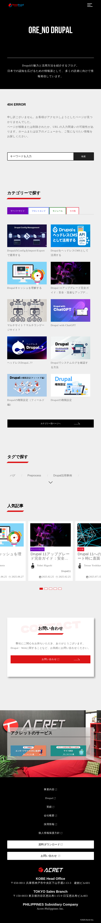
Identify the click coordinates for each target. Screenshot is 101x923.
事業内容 (49, 789)
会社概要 (49, 815)
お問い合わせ (49, 659)
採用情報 (49, 824)
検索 (83, 156)
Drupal (49, 798)
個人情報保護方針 (49, 833)
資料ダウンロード (49, 844)
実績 (49, 806)
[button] (41, 589)
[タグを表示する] (51, 482)
